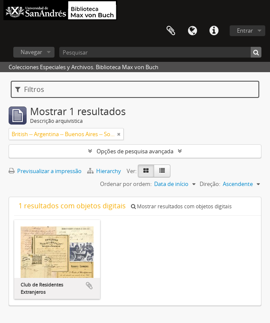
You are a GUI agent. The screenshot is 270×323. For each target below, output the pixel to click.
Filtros (29, 89)
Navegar (31, 52)
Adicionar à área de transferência (89, 285)
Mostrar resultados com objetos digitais (181, 206)
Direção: (210, 184)
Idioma (192, 31)
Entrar (245, 30)
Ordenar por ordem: (126, 184)
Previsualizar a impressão (45, 171)
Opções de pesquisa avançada (135, 151)
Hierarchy (104, 171)
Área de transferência (171, 31)
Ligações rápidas (213, 31)
